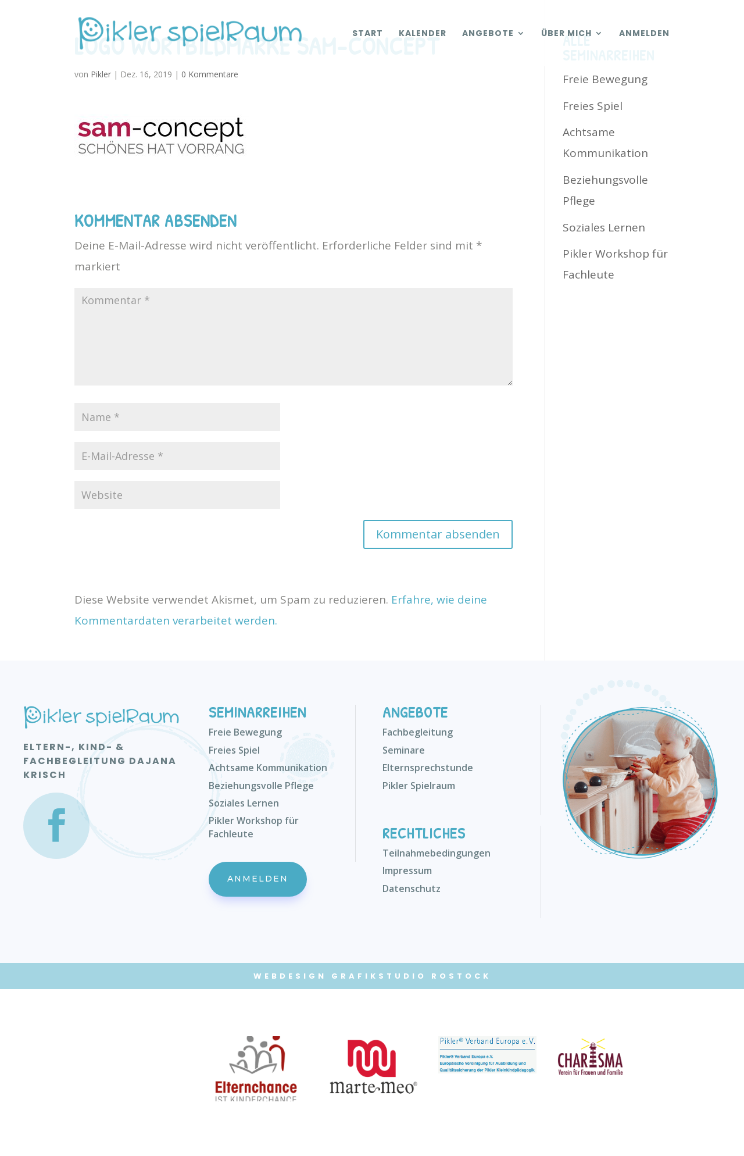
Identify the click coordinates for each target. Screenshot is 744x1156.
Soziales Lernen (604, 227)
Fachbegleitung (417, 732)
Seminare (403, 750)
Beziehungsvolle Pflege (261, 785)
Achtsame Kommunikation (268, 767)
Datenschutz (411, 888)
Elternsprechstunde (427, 767)
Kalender (422, 34)
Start (367, 34)
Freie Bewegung (605, 79)
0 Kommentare (209, 74)
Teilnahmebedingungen (436, 853)
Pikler (101, 74)
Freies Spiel (593, 105)
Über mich (566, 34)
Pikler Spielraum (418, 785)
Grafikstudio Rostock (411, 976)
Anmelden (644, 34)
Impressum (407, 870)
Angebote (488, 34)
